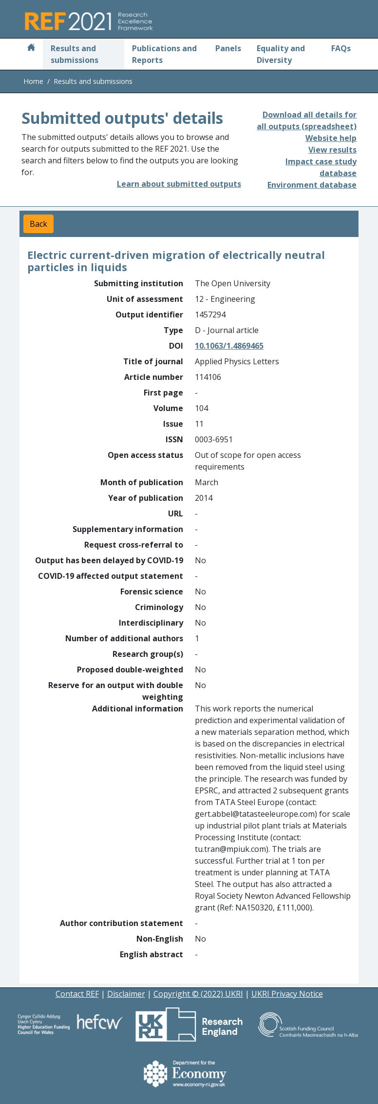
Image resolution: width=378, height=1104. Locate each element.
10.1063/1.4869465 (229, 345)
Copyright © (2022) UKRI (198, 993)
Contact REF (77, 993)
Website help (331, 138)
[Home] (31, 48)
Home (33, 81)
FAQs (341, 48)
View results (332, 149)
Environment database (312, 184)
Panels (228, 48)
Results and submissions (74, 54)
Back (38, 223)
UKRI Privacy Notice (287, 993)
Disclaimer (126, 993)
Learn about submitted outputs (179, 183)
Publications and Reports (164, 54)
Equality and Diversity (281, 54)
